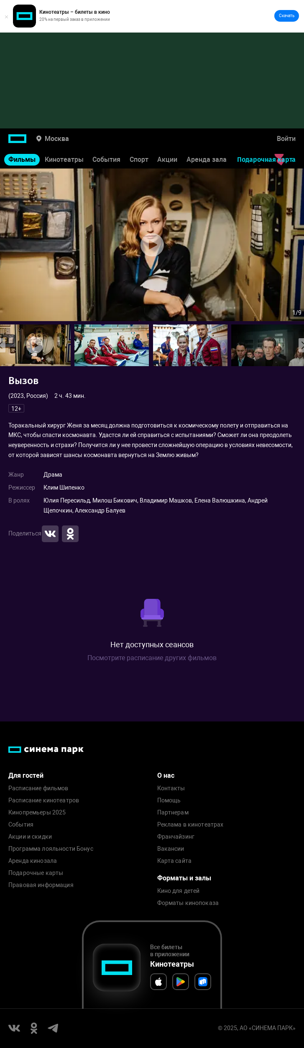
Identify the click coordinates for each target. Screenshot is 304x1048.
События (106, 159)
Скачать (286, 15)
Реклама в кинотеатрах (190, 825)
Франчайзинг (176, 837)
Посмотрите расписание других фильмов (152, 658)
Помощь (169, 800)
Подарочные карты (35, 873)
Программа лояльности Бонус (50, 849)
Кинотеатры (64, 159)
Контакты (171, 788)
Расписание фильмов (38, 788)
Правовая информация (41, 885)
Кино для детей (178, 891)
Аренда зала (206, 159)
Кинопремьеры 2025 (37, 812)
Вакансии (170, 849)
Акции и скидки (30, 837)
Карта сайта (174, 861)
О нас (165, 775)
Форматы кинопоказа (188, 903)
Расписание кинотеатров (43, 800)
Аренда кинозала (32, 861)
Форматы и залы (184, 878)
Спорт (139, 159)
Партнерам (173, 812)
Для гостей (25, 775)
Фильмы (22, 159)
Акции (167, 159)
